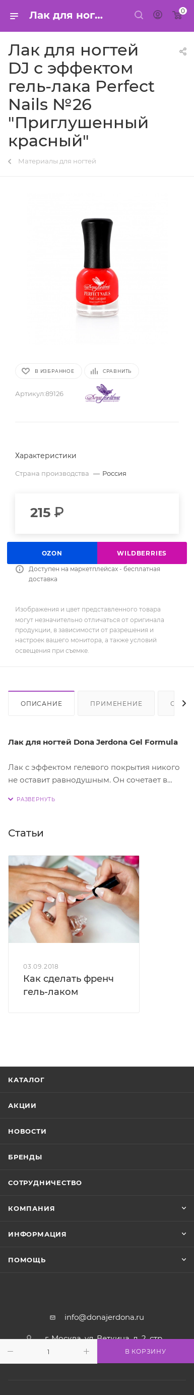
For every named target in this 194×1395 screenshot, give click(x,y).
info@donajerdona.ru (104, 1317)
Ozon (52, 553)
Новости (27, 1131)
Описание (41, 703)
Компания (31, 1208)
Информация (37, 1234)
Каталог (26, 1080)
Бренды (25, 1157)
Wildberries (142, 553)
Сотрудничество (45, 1183)
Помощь (27, 1260)
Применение (116, 703)
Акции (22, 1105)
